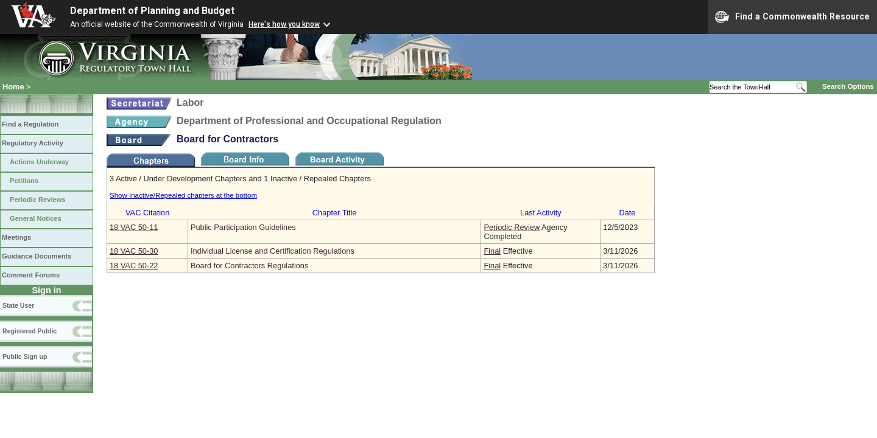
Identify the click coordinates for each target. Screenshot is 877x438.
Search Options (848, 86)
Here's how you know (284, 24)
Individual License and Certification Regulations (272, 250)
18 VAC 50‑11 (134, 227)
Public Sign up (24, 356)
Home (13, 86)
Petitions (24, 180)
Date (627, 212)
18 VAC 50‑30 (134, 250)
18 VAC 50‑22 (134, 265)
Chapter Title (334, 212)
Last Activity (541, 212)
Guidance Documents (36, 256)
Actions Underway (39, 161)
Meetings (16, 237)
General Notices (36, 218)
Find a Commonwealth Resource (792, 17)
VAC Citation (147, 212)
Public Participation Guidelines (243, 227)
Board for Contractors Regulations (249, 265)
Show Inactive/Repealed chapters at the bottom (183, 195)
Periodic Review (512, 227)
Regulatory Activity (32, 143)
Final (492, 250)
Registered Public (29, 331)
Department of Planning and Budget (152, 10)
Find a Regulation (30, 124)
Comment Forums (31, 275)
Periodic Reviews (38, 199)
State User (18, 305)
